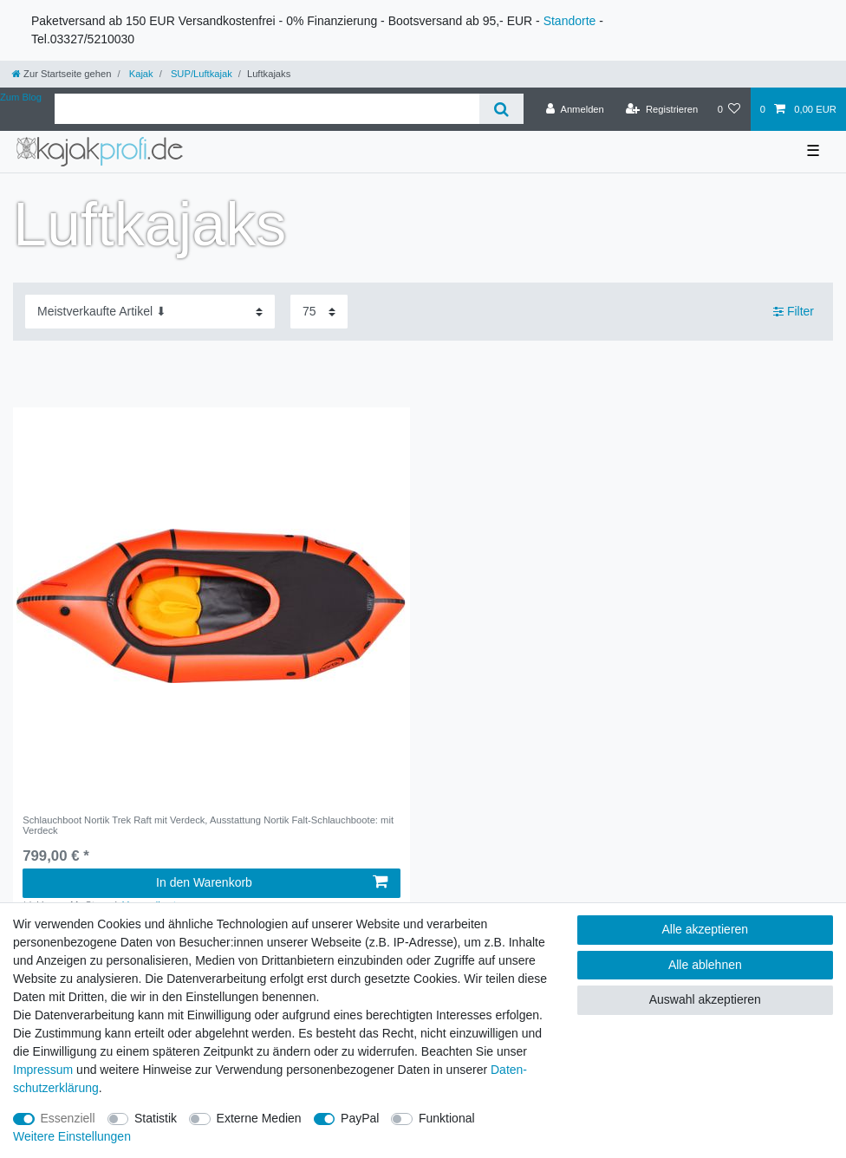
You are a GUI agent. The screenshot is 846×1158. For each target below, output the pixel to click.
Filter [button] (793, 312)
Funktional (447, 1118)
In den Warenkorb (271, 882)
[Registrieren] (661, 109)
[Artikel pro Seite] (319, 312)
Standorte (569, 21)
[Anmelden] (575, 109)
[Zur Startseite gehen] (61, 73)
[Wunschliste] (728, 109)
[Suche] (501, 109)
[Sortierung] (150, 312)
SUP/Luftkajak (200, 73)
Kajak (140, 73)
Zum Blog (21, 97)
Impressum (43, 1070)
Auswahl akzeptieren (705, 999)
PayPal (360, 1118)
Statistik (155, 1118)
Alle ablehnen (705, 965)
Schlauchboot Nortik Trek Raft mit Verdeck (208, 825)
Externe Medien (259, 1118)
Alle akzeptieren (705, 929)
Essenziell (68, 1118)
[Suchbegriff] (267, 109)
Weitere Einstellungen (72, 1136)
